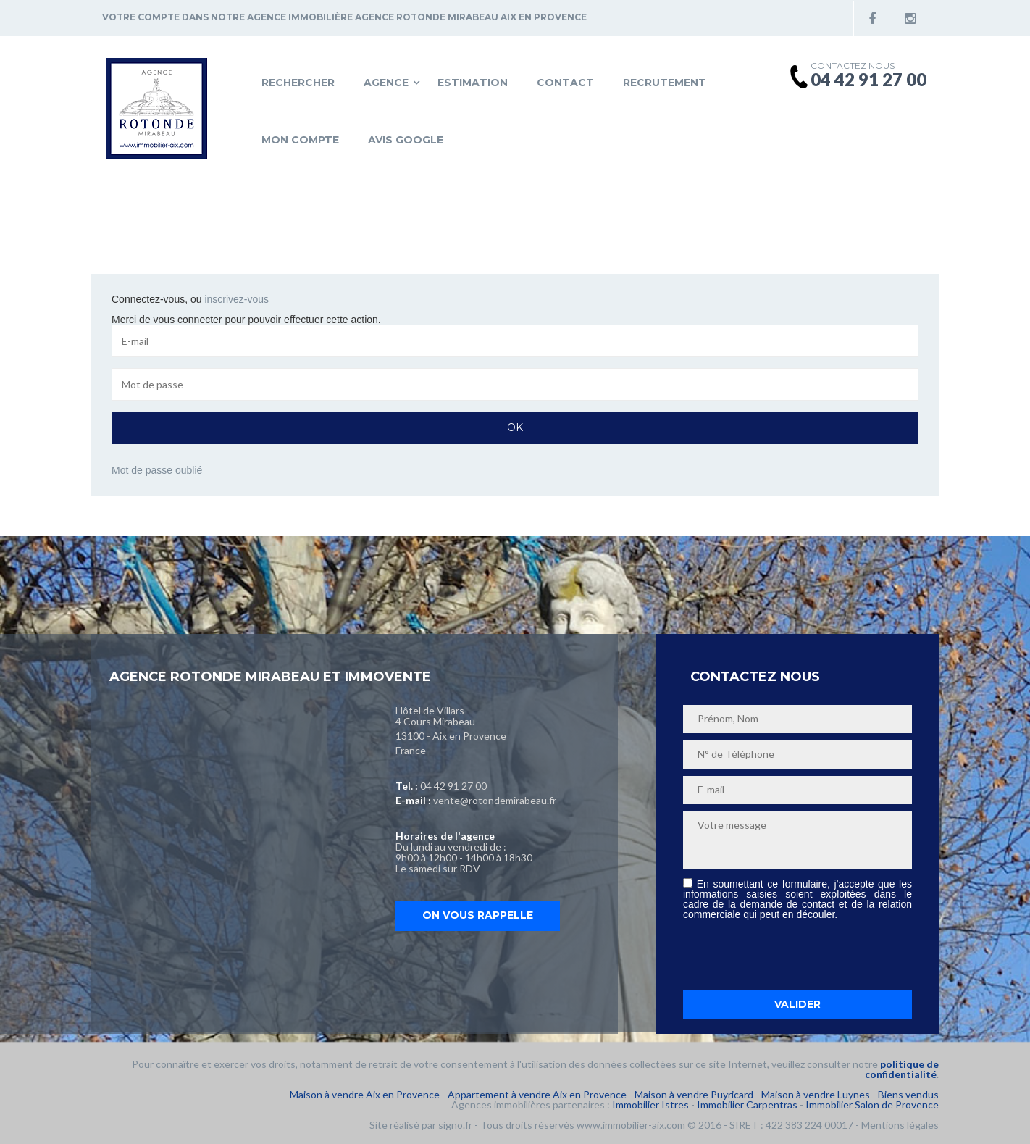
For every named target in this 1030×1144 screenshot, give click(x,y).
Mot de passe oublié (157, 470)
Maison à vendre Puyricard (694, 1094)
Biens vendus (908, 1094)
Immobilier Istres (650, 1104)
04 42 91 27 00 (453, 786)
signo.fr (455, 1125)
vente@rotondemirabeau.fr (494, 800)
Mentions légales (900, 1125)
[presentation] (793, 955)
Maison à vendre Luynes (815, 1094)
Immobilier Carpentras (747, 1104)
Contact (565, 82)
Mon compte (300, 139)
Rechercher (298, 82)
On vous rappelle (477, 915)
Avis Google (405, 139)
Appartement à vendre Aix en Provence (537, 1094)
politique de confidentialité (902, 1069)
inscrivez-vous (236, 299)
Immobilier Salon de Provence (872, 1104)
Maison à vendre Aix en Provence (365, 1094)
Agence (386, 82)
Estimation (472, 82)
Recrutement (664, 82)
